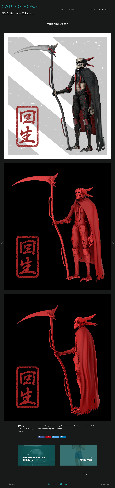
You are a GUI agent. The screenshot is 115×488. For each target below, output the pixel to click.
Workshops (103, 9)
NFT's (92, 9)
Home (63, 9)
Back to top (106, 484)
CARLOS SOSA (19, 7)
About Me (72, 9)
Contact (84, 9)
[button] (86, 474)
